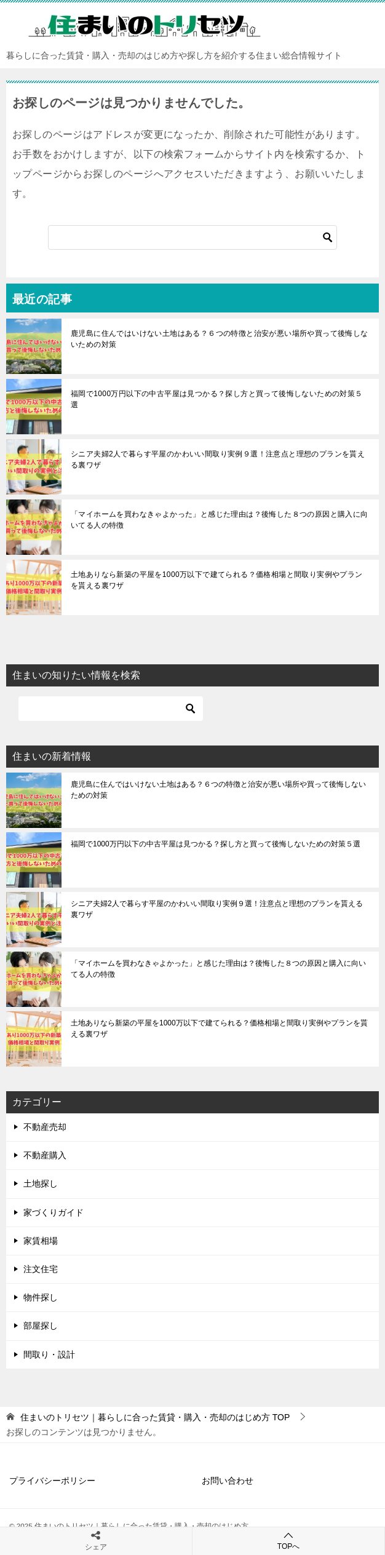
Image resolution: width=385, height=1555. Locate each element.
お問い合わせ (227, 1480)
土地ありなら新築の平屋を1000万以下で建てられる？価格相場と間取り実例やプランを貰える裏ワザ (217, 580)
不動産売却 (44, 1127)
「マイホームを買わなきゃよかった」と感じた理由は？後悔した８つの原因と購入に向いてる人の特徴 (219, 520)
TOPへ (288, 1540)
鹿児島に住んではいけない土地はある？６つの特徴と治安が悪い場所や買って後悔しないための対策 (219, 339)
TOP (155, 1417)
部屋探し (40, 1325)
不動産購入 (44, 1155)
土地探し (40, 1183)
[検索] (192, 237)
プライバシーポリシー (52, 1480)
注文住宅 (40, 1269)
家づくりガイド (53, 1212)
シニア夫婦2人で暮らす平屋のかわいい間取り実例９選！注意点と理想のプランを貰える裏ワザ (218, 459)
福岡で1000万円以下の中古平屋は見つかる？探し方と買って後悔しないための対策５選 (217, 399)
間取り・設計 (49, 1354)
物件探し (40, 1297)
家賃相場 (40, 1241)
